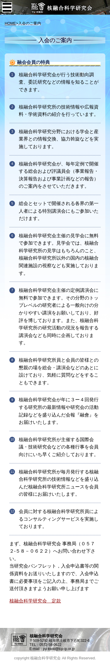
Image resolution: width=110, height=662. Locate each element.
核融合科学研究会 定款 (35, 600)
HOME (10, 23)
